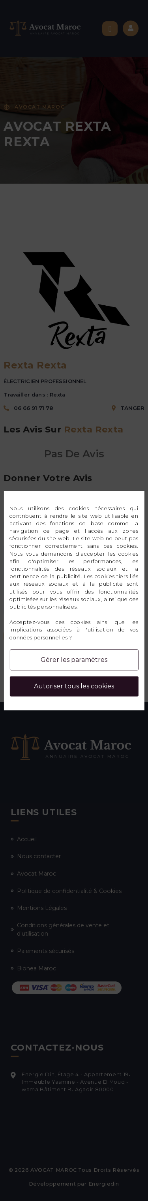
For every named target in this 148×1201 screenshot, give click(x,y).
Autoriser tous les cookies (74, 686)
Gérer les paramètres (74, 659)
